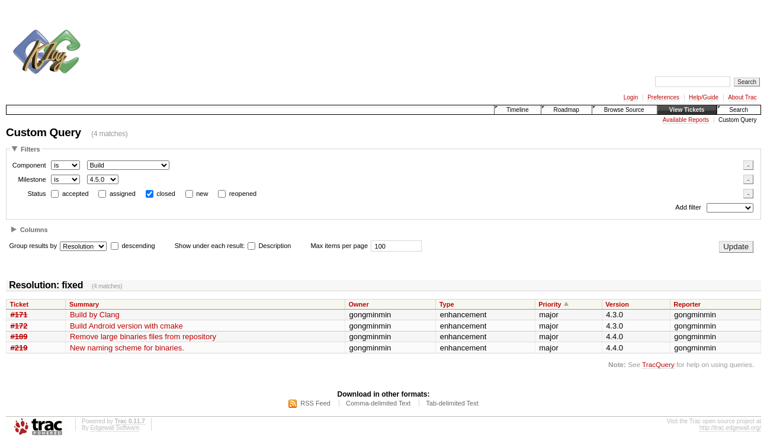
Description (269, 245)
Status (36, 193)
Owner (358, 304)
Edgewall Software (114, 427)
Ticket (19, 304)
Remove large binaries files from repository (143, 336)
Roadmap (566, 110)
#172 (19, 325)
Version (617, 304)
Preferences (663, 97)
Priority (549, 304)
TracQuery (658, 364)
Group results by (33, 245)
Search (738, 110)
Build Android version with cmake (126, 325)
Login (631, 97)
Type (446, 304)
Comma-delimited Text (378, 403)
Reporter (687, 304)
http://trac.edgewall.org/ (730, 427)
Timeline (517, 110)
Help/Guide (703, 97)
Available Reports (686, 120)
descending (138, 245)
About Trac (742, 97)
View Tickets (687, 110)
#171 (19, 314)
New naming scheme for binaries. (127, 347)
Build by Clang (95, 314)
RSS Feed (315, 403)
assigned (123, 193)
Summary (84, 304)
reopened (243, 193)
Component (29, 165)
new (202, 193)
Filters (30, 149)
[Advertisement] (305, 34)
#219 (19, 347)
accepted (75, 193)
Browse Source (624, 110)
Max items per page (339, 245)
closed (165, 193)
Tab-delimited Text (452, 403)
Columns (34, 229)
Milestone (32, 179)
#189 (19, 336)
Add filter (688, 207)
